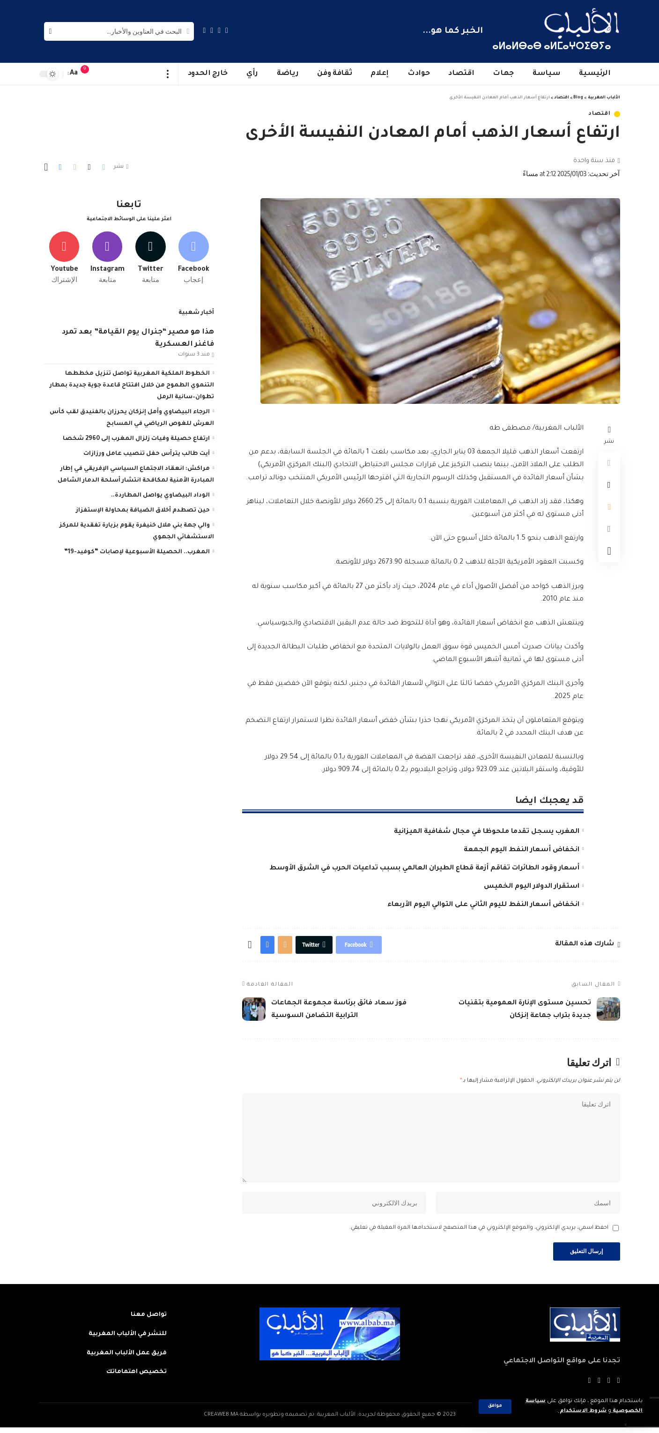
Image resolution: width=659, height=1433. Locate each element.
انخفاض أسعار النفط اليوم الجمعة (521, 850)
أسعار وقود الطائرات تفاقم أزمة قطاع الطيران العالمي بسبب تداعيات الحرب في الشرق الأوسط (424, 868)
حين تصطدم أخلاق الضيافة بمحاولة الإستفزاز (143, 509)
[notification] (89, 74)
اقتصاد (599, 114)
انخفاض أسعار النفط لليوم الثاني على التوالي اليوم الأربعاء (483, 905)
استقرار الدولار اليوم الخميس (531, 887)
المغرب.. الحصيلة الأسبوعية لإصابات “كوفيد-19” (137, 551)
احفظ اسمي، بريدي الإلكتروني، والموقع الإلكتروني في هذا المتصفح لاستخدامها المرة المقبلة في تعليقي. (478, 1232)
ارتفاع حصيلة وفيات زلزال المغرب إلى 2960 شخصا (136, 437)
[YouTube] (211, 30)
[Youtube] (64, 256)
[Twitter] (219, 30)
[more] (167, 74)
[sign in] (103, 74)
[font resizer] (74, 73)
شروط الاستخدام (581, 1411)
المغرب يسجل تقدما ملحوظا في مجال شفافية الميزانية (486, 832)
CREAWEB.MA (221, 1421)
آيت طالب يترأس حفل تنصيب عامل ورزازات (146, 452)
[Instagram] (204, 30)
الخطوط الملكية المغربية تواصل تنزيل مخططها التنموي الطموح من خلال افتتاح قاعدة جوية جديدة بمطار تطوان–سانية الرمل (132, 384)
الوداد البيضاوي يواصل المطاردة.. (160, 494)
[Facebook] (226, 30)
